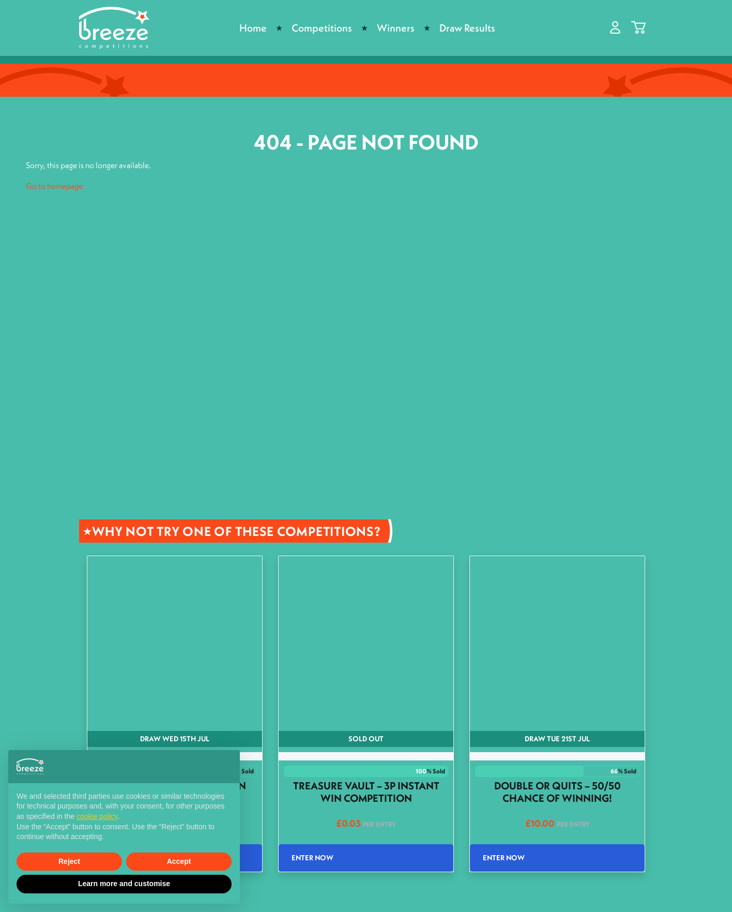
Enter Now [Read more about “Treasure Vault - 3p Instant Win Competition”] (312, 857)
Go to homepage (54, 186)
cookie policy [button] (97, 816)
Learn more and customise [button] (124, 883)
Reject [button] (69, 861)
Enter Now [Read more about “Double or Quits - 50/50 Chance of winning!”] (504, 857)
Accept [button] (179, 861)
